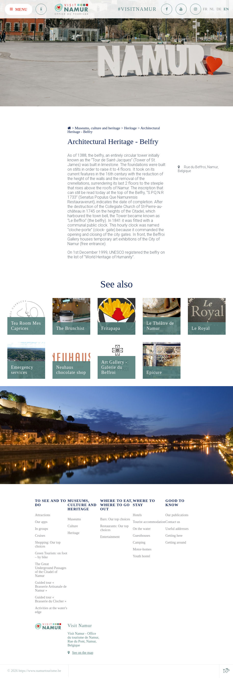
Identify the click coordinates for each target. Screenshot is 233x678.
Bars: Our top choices (115, 519)
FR (205, 9)
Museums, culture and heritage (97, 128)
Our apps (41, 522)
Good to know (175, 503)
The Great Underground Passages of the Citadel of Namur (50, 570)
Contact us (173, 522)
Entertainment (110, 537)
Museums (74, 519)
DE (219, 9)
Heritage (130, 128)
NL (211, 9)
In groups (41, 529)
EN (226, 9)
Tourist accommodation (149, 522)
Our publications (177, 515)
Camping (139, 542)
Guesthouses (141, 535)
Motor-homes (142, 549)
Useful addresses (177, 529)
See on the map (82, 652)
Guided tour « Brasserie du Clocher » (50, 599)
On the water (142, 529)
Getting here (174, 535)
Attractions (42, 515)
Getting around (176, 542)
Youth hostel (141, 556)
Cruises (40, 535)
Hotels (137, 515)
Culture (73, 526)
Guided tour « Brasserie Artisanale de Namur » (51, 586)
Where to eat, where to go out (116, 505)
